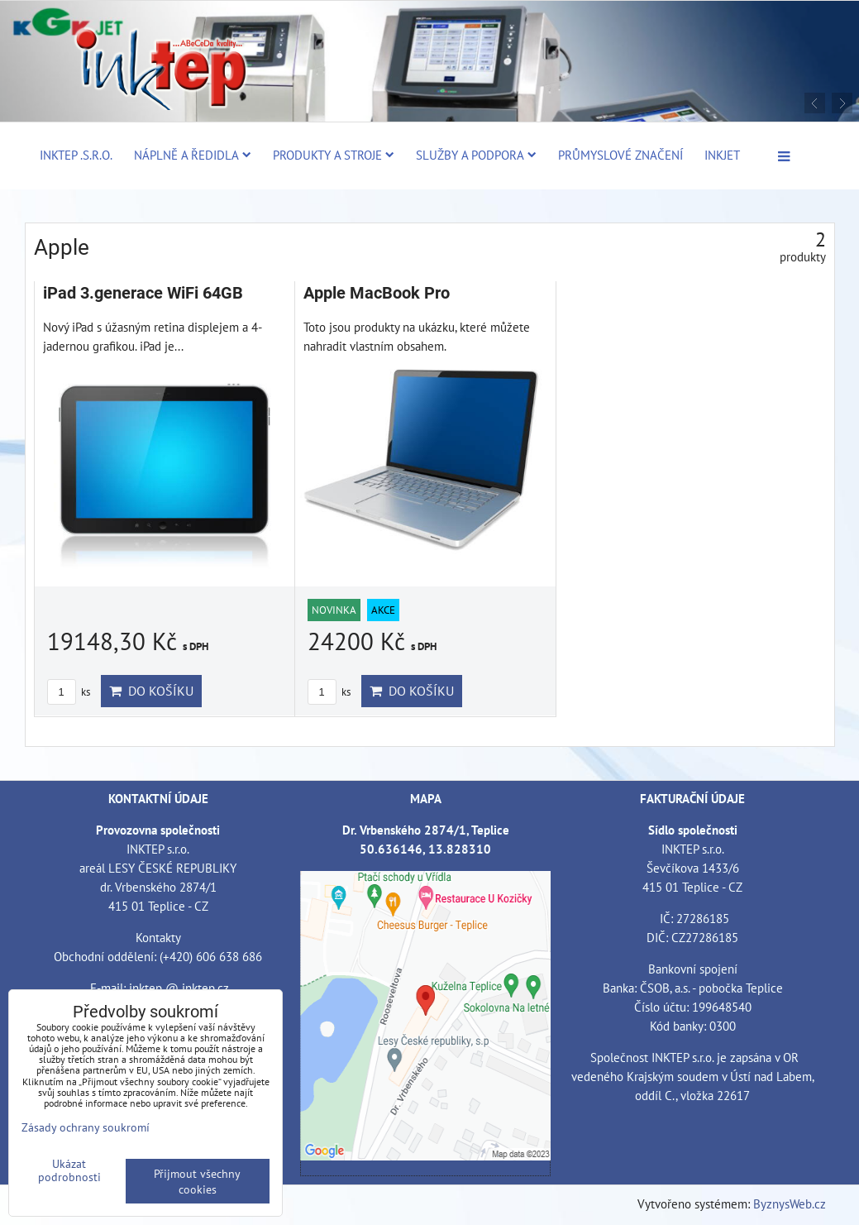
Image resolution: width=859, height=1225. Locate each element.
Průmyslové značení (620, 154)
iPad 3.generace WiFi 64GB (143, 293)
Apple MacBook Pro (376, 293)
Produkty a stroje (333, 154)
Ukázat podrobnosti (69, 1170)
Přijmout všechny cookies (197, 1181)
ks (68, 692)
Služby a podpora (476, 154)
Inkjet (722, 154)
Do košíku (151, 690)
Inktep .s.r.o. (76, 154)
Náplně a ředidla (192, 154)
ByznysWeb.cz (789, 1203)
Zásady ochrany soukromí (85, 1127)
